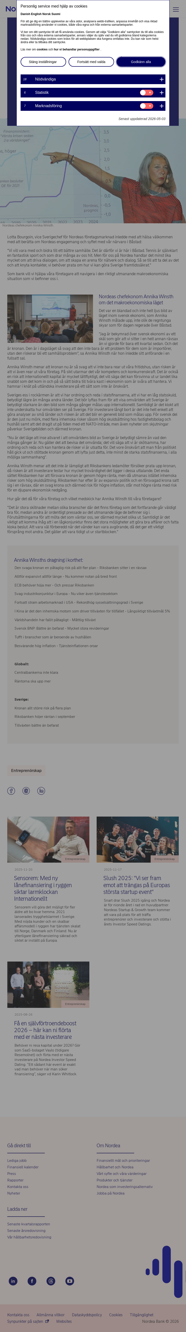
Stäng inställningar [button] (43, 62)
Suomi (55, 14)
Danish (25, 14)
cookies (42, 49)
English (36, 14)
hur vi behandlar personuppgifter (77, 49)
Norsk (46, 14)
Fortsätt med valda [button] (91, 62)
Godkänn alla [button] (141, 62)
